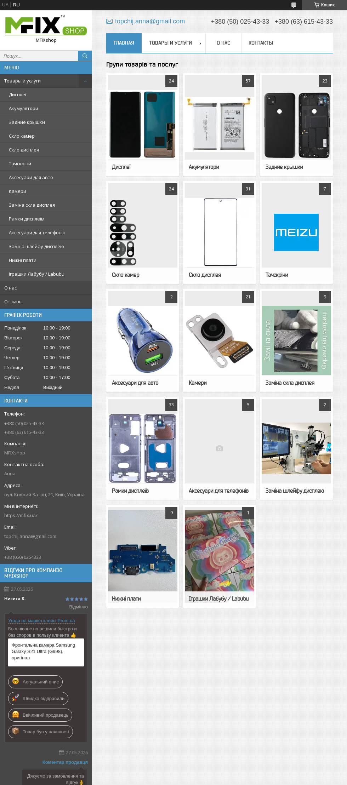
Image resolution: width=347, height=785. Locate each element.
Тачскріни (20, 163)
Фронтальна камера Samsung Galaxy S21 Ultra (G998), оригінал (43, 651)
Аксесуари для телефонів (37, 232)
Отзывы (13, 301)
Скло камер (22, 136)
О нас (10, 288)
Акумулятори (23, 108)
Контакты (261, 43)
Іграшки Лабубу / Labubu (36, 274)
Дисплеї (17, 94)
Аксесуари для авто (31, 177)
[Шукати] (85, 56)
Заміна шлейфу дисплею (36, 246)
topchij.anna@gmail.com (30, 536)
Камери (17, 191)
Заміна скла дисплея (32, 205)
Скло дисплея (24, 150)
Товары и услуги (22, 81)
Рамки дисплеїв (26, 219)
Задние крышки (27, 122)
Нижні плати (22, 260)
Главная (124, 43)
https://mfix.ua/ (21, 515)
